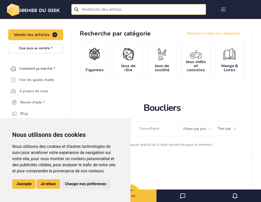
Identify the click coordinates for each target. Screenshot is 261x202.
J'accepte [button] (24, 184)
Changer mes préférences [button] (85, 184)
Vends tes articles (36, 35)
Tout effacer (149, 128)
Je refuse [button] (48, 184)
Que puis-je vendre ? (36, 48)
